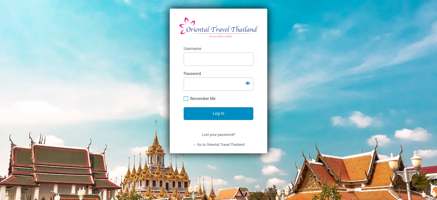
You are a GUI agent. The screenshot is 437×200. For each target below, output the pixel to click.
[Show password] (247, 83)
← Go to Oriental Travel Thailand (218, 144)
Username (192, 48)
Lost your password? (218, 134)
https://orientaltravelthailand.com (218, 27)
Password (192, 73)
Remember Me (202, 98)
